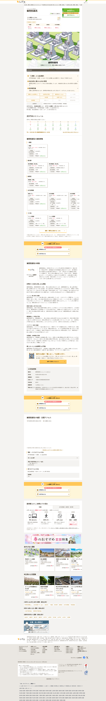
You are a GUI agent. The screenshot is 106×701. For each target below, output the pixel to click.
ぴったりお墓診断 (23, 651)
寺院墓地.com (68, 685)
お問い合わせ (44, 661)
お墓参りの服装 (69, 651)
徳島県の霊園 (55, 697)
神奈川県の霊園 (42, 693)
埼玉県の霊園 (22, 693)
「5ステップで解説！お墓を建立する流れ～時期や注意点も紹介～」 (64, 528)
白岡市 (49, 617)
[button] (70, 10)
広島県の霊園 (42, 697)
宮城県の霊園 (42, 690)
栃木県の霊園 (74, 690)
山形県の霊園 (55, 690)
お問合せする (42, 155)
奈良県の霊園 (74, 695)
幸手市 (45, 617)
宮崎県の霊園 (48, 700)
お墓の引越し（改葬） (35, 652)
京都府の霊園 (55, 695)
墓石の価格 (56, 648)
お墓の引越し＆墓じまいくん (25, 688)
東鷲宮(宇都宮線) (37, 611)
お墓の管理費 (57, 649)
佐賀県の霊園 (22, 700)
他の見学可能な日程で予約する (71, 132)
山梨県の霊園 (75, 693)
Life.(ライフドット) (28, 685)
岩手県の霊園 (35, 690)
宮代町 (54, 617)
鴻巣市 (31, 617)
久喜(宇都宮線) (28, 611)
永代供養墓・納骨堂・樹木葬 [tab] (66, 507)
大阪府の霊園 (61, 695)
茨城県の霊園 (68, 690)
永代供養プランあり (38, 604)
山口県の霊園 (48, 697)
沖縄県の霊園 (62, 700)
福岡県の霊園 (81, 697)
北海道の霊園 (22, 690)
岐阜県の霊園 (22, 695)
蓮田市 (40, 617)
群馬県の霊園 (81, 690)
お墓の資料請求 (22, 649)
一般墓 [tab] (39, 507)
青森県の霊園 (29, 690)
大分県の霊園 (42, 700)
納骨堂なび (62, 685)
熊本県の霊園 (35, 700)
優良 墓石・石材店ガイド (77, 685)
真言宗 (46, 604)
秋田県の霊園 (48, 690)
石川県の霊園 (62, 693)
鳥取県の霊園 (22, 697)
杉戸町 (59, 617)
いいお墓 (21, 685)
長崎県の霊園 (29, 700)
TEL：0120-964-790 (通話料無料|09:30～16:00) (38, 132)
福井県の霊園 (69, 693)
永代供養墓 (66, 604)
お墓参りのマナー (69, 648)
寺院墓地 (73, 604)
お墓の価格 (33, 649)
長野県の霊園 (82, 693)
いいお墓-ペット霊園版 (48, 685)
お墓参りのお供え (69, 649)
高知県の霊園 (74, 697)
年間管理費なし (28, 604)
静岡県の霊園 (29, 695)
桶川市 (35, 617)
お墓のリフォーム (58, 651)
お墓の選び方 (33, 651)
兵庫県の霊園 (68, 695)
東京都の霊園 (35, 693)
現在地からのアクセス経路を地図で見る (53, 450)
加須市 (26, 617)
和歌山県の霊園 (81, 695)
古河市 (64, 617)
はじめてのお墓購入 (35, 648)
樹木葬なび (56, 685)
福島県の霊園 (61, 690)
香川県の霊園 (61, 697)
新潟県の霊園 (49, 693)
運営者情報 (20, 661)
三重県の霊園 (42, 695)
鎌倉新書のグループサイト (53, 679)
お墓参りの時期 (69, 652)
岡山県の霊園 (35, 697)
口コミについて (39, 661)
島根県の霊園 (29, 697)
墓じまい (32, 654)
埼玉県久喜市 (37, 106)
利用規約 (24, 661)
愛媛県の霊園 (68, 697)
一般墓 (51, 604)
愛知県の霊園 (35, 695)
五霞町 (68, 617)
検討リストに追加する (55, 13)
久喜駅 (51, 106)
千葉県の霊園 (29, 693)
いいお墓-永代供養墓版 (38, 685)
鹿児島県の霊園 (55, 700)
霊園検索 (21, 648)
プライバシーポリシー (30, 661)
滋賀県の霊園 (48, 695)
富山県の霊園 (56, 693)
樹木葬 (56, 604)
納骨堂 (60, 604)
